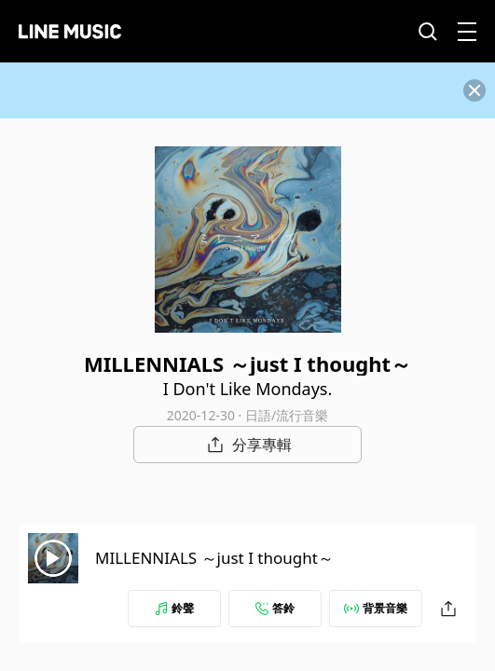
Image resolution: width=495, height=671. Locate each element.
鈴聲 (174, 608)
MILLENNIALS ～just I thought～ (214, 557)
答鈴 (275, 608)
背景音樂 (375, 608)
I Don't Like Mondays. (248, 388)
